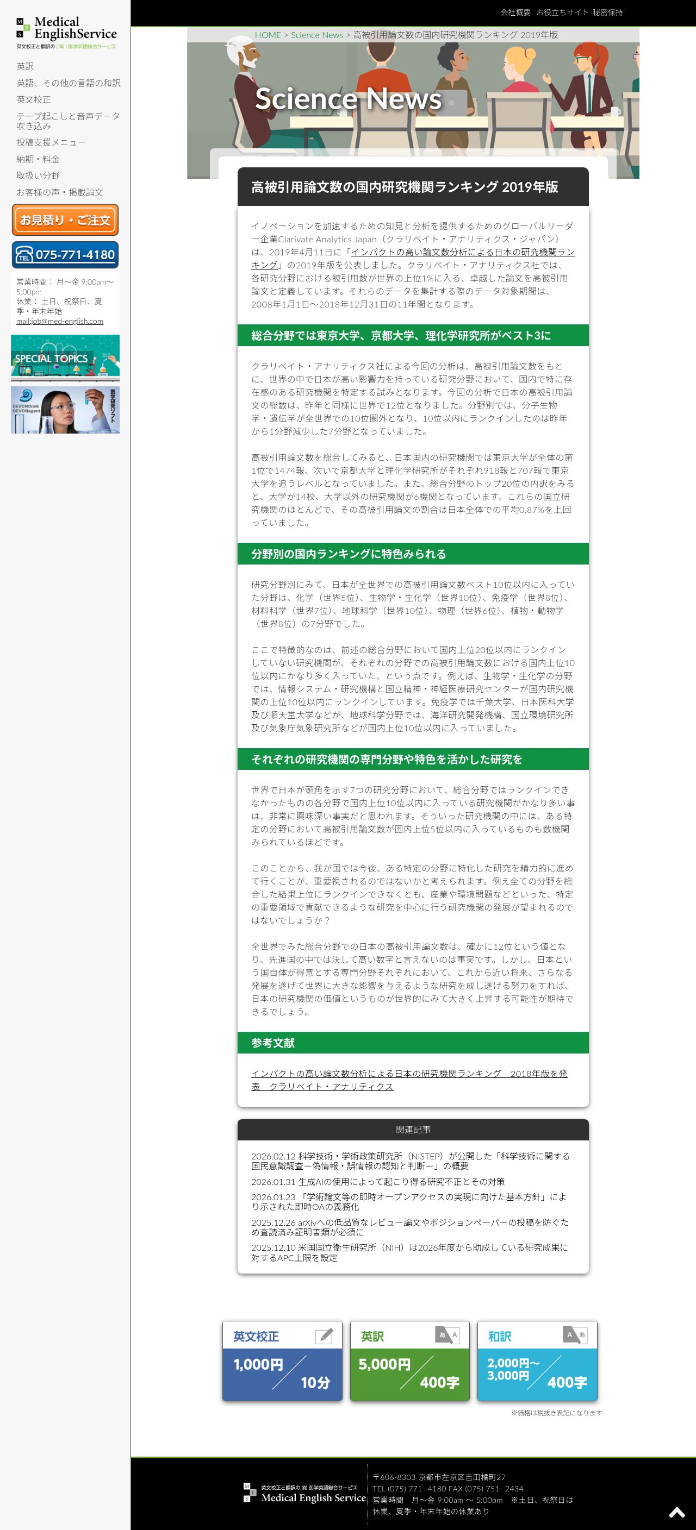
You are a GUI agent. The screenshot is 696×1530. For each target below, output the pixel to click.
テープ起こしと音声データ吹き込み (68, 121)
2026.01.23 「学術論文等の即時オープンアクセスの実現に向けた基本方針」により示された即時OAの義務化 (409, 1202)
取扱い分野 (38, 175)
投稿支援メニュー (51, 142)
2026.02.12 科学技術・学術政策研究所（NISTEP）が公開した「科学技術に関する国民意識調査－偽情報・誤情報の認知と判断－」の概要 (410, 1161)
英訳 (25, 66)
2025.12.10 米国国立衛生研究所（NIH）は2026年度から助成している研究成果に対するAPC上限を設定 (409, 1252)
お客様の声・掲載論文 (59, 192)
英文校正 (33, 99)
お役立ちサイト (562, 12)
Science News (317, 34)
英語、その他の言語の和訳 (68, 83)
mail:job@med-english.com (59, 320)
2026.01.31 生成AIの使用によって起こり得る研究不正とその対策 (378, 1181)
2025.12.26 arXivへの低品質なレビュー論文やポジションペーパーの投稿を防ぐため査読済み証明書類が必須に (410, 1227)
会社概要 (515, 12)
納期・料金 (38, 159)
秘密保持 (608, 12)
